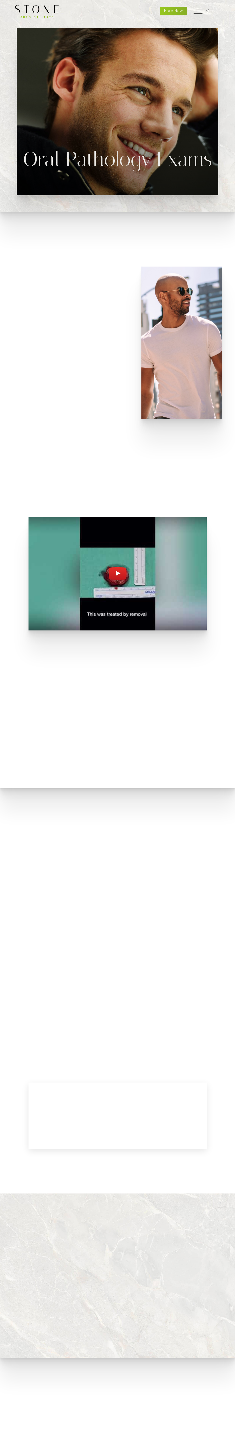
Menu (212, 11)
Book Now (173, 11)
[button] (112, 707)
